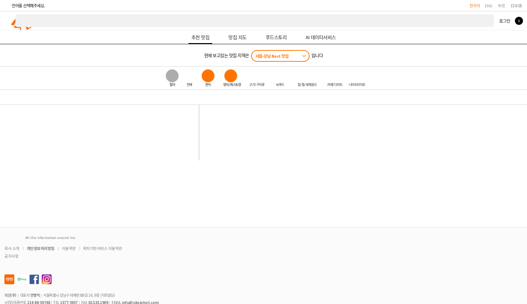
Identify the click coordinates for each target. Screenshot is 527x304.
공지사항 (11, 256)
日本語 (516, 5)
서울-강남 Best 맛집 (272, 56)
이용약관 (69, 248)
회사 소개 (11, 248)
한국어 (475, 5)
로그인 (504, 21)
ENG (489, 5)
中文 (501, 5)
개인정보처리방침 (41, 248)
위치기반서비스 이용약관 (102, 248)
